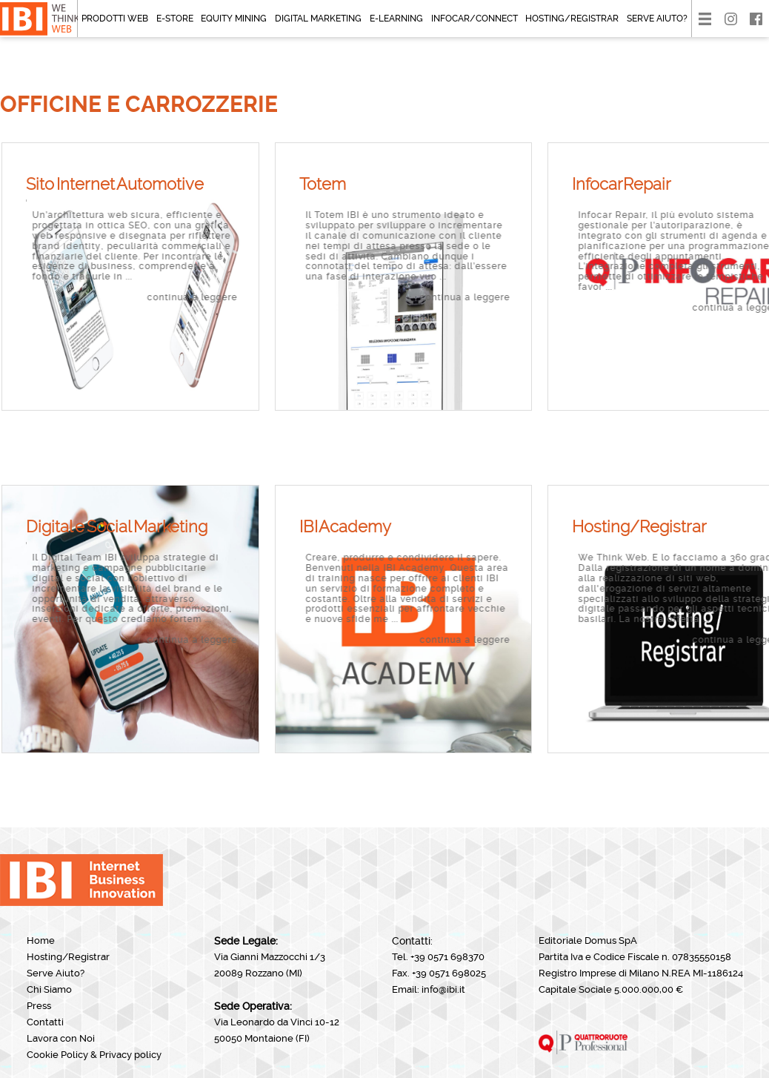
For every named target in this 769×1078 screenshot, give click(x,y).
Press (39, 1005)
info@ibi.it (443, 989)
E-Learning (396, 18)
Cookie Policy (57, 1054)
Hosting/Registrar (572, 18)
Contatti (45, 1022)
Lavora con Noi (61, 1038)
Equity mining (234, 18)
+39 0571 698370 (447, 956)
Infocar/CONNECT (474, 18)
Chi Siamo (49, 989)
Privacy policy (130, 1054)
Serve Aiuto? (657, 18)
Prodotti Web (114, 18)
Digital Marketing (318, 18)
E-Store (174, 18)
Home (41, 940)
